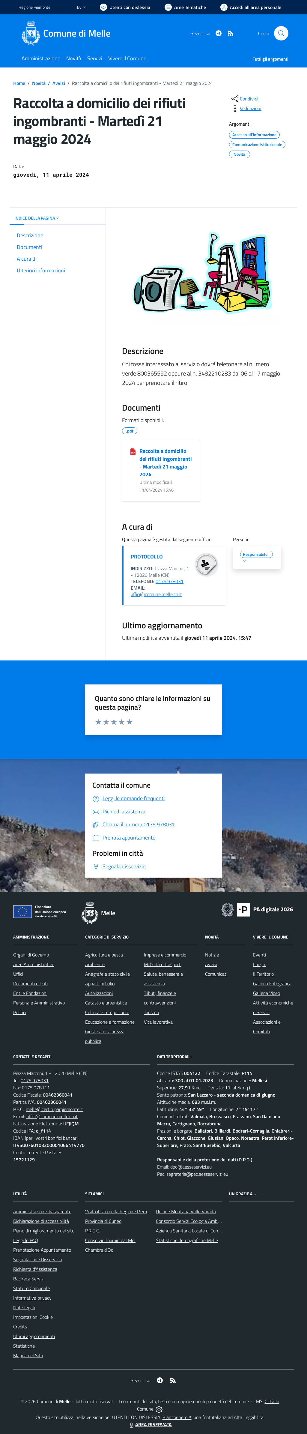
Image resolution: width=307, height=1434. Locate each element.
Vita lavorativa (158, 1021)
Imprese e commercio (165, 954)
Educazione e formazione (110, 1021)
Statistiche (24, 1345)
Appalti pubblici (100, 983)
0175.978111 (36, 1087)
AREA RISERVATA (150, 1424)
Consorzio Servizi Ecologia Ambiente (192, 1221)
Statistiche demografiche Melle (187, 1240)
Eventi (259, 954)
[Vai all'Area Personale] (250, 7)
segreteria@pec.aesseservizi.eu (197, 1174)
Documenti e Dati (30, 983)
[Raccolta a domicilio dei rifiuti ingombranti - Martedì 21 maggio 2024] (133, 451)
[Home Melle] (68, 33)
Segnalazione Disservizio (37, 1259)
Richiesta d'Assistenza (35, 1269)
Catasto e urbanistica (106, 1002)
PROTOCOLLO (147, 556)
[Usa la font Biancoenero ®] (125, 7)
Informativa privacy (32, 1297)
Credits (20, 1326)
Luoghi (259, 964)
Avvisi (58, 83)
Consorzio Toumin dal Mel (110, 1240)
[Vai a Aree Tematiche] (185, 7)
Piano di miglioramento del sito (43, 1230)
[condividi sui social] (244, 98)
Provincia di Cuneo (103, 1221)
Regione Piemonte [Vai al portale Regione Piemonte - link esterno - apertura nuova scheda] (34, 7)
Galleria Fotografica (272, 983)
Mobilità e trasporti (162, 964)
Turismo (151, 1012)
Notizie (212, 954)
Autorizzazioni (99, 993)
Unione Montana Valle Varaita (186, 1211)
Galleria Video (266, 993)
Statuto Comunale (31, 1288)
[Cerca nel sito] (281, 33)
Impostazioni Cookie (33, 1317)
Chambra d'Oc (99, 1249)
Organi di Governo (31, 954)
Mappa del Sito (28, 1355)
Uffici (18, 973)
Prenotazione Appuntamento (42, 1249)
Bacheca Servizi (28, 1278)
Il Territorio (263, 973)
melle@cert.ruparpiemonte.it (54, 1109)
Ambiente (95, 964)
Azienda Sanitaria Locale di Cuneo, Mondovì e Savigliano (211, 1230)
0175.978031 (169, 581)
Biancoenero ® (177, 1417)
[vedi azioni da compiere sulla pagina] (246, 108)
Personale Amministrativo (39, 1002)
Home (19, 83)
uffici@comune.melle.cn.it (156, 594)
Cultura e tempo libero (107, 1012)
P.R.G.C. (92, 1230)
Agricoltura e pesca (104, 954)
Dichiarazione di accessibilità (41, 1221)
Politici (19, 1012)
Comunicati (216, 973)
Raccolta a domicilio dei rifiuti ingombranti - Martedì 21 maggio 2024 (165, 462)
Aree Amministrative (33, 964)
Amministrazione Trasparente (42, 1211)
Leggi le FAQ (25, 1240)
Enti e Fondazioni (30, 993)
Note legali (24, 1307)
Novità (39, 83)
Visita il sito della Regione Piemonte (120, 1211)
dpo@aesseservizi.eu (191, 1166)
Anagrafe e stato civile (107, 973)
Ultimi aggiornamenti (34, 1336)
